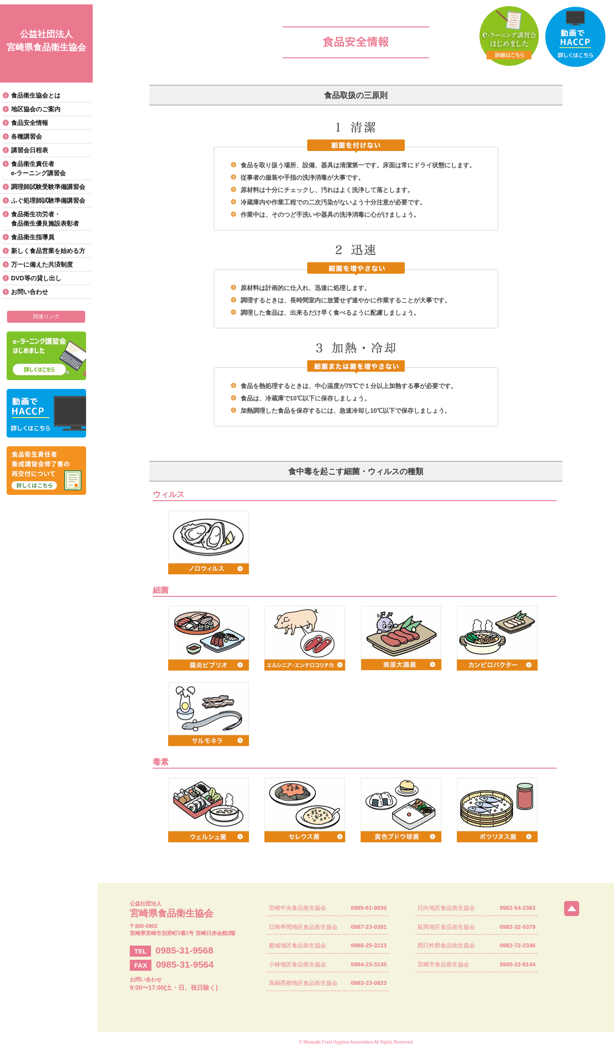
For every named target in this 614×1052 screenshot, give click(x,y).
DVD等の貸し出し (36, 278)
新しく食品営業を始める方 (48, 250)
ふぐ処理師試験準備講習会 (48, 200)
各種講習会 (26, 136)
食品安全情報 (29, 122)
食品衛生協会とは (35, 95)
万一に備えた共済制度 (42, 264)
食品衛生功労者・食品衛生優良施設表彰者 (45, 219)
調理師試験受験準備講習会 (48, 186)
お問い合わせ (29, 291)
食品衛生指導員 (32, 237)
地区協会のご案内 (35, 109)
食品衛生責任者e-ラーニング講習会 (38, 168)
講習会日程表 (29, 150)
